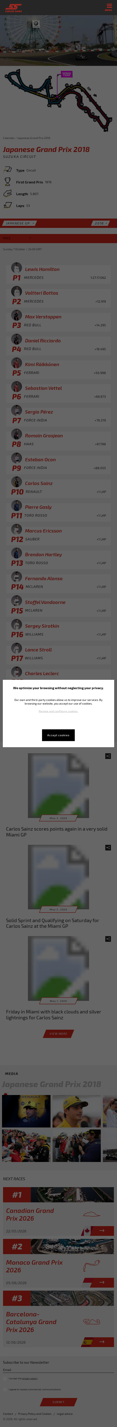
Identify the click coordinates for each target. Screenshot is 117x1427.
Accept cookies (58, 735)
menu (108, 7)
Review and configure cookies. (58, 711)
